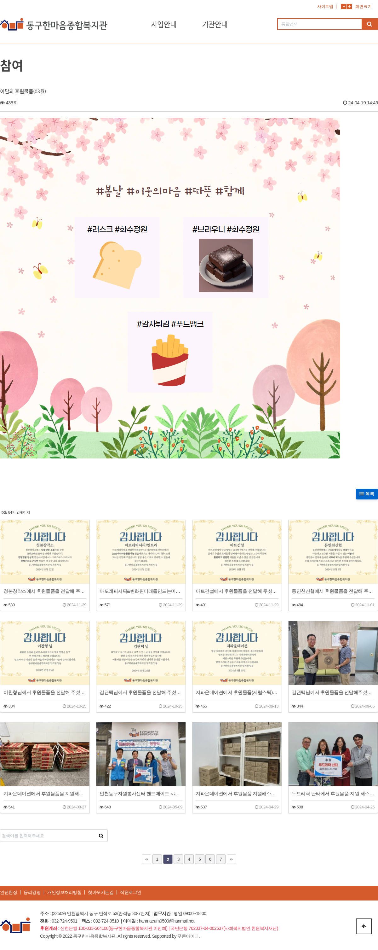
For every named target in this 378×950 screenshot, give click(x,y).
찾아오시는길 (100, 892)
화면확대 (349, 6)
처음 (146, 859)
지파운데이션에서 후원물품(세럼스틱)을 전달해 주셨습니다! (237, 692)
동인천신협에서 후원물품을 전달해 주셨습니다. (333, 591)
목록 (367, 493)
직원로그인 (130, 892)
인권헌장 (8, 892)
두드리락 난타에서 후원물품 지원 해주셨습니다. (333, 793)
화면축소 (343, 6)
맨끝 (231, 859)
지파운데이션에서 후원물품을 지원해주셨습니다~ (44, 793)
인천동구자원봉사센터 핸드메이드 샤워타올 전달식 (141, 793)
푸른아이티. (188, 936)
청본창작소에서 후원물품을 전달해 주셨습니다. (44, 591)
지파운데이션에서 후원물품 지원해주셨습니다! (237, 793)
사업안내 (164, 24)
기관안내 (215, 24)
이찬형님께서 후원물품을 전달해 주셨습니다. (44, 692)
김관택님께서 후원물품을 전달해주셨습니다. (333, 692)
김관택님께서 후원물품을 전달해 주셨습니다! (141, 692)
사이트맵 (325, 6)
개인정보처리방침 (64, 892)
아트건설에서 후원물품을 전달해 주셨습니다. (237, 591)
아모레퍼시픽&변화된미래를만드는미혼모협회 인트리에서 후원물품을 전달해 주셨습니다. (141, 591)
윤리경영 (32, 892)
